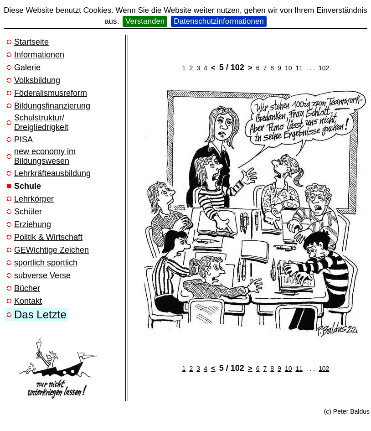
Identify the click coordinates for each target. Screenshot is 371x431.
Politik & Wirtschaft (48, 237)
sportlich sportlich (45, 262)
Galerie (27, 67)
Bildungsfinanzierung (52, 105)
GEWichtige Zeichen (51, 249)
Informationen (39, 54)
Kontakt (28, 301)
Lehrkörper (34, 198)
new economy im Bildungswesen (45, 156)
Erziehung (32, 224)
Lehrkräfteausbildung (52, 173)
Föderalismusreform (50, 93)
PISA (23, 139)
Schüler (28, 211)
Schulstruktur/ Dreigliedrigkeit (41, 122)
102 (324, 68)
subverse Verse (42, 275)
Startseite (31, 42)
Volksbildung (37, 80)
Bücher (27, 288)
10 (288, 68)
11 (299, 68)
